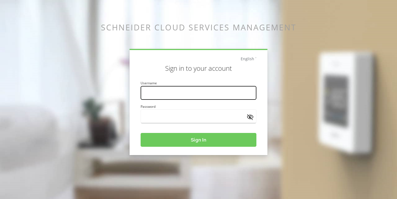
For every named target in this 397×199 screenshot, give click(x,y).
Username (149, 83)
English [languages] (247, 58)
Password (148, 106)
